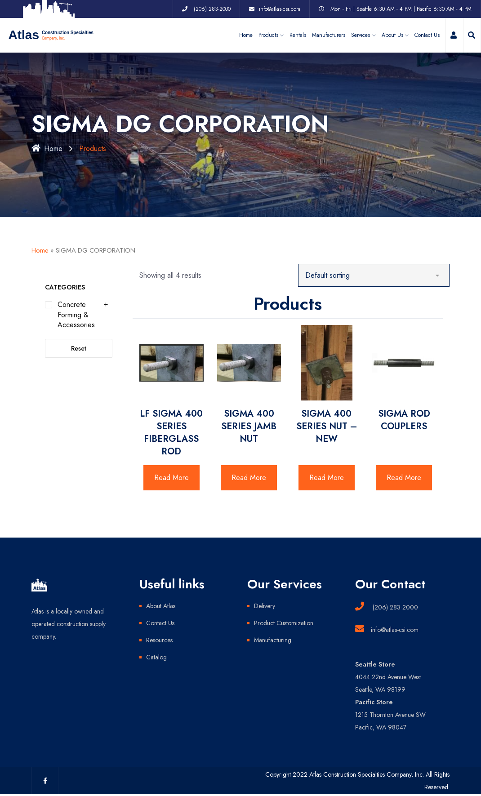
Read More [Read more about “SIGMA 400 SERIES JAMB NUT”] (249, 477)
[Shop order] (374, 275)
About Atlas (160, 605)
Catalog (156, 657)
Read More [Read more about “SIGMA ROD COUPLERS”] (404, 477)
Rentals (297, 35)
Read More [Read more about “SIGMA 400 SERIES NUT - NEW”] (326, 477)
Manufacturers (328, 35)
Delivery (264, 605)
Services (360, 35)
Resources (159, 640)
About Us (392, 35)
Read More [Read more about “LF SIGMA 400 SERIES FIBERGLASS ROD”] (171, 477)
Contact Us (427, 35)
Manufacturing (272, 640)
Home (246, 35)
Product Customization (283, 622)
